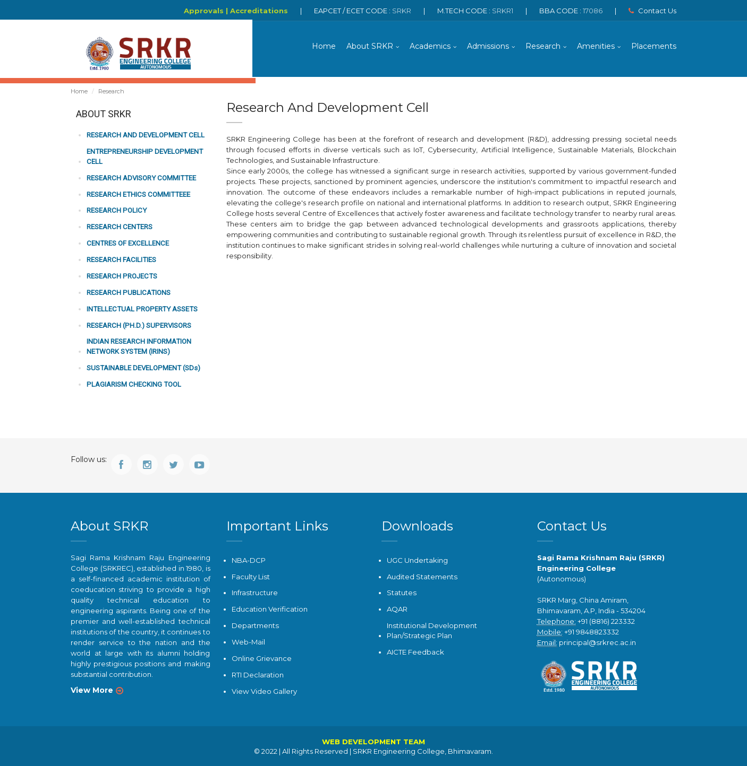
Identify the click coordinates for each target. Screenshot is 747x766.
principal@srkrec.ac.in (597, 643)
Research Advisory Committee (140, 180)
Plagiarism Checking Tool (133, 385)
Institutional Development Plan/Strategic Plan (432, 630)
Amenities (596, 48)
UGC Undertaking (417, 560)
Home (324, 48)
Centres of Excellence (127, 245)
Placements (653, 48)
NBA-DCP (249, 560)
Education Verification (270, 609)
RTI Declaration (258, 674)
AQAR (397, 609)
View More (92, 690)
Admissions (488, 48)
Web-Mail (248, 642)
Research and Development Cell (144, 138)
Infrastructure (254, 593)
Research (543, 48)
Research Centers (119, 229)
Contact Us (652, 10)
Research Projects (121, 278)
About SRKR (369, 48)
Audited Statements (422, 577)
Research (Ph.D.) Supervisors (138, 326)
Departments (255, 625)
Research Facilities (121, 261)
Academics (430, 48)
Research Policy (115, 212)
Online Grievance (262, 658)
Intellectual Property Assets (139, 310)
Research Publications (127, 294)
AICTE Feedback (415, 651)
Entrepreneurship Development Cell (143, 159)
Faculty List (250, 577)
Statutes (401, 593)
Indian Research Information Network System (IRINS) (138, 347)
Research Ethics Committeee (137, 197)
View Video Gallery (264, 690)
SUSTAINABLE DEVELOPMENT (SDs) (142, 368)
